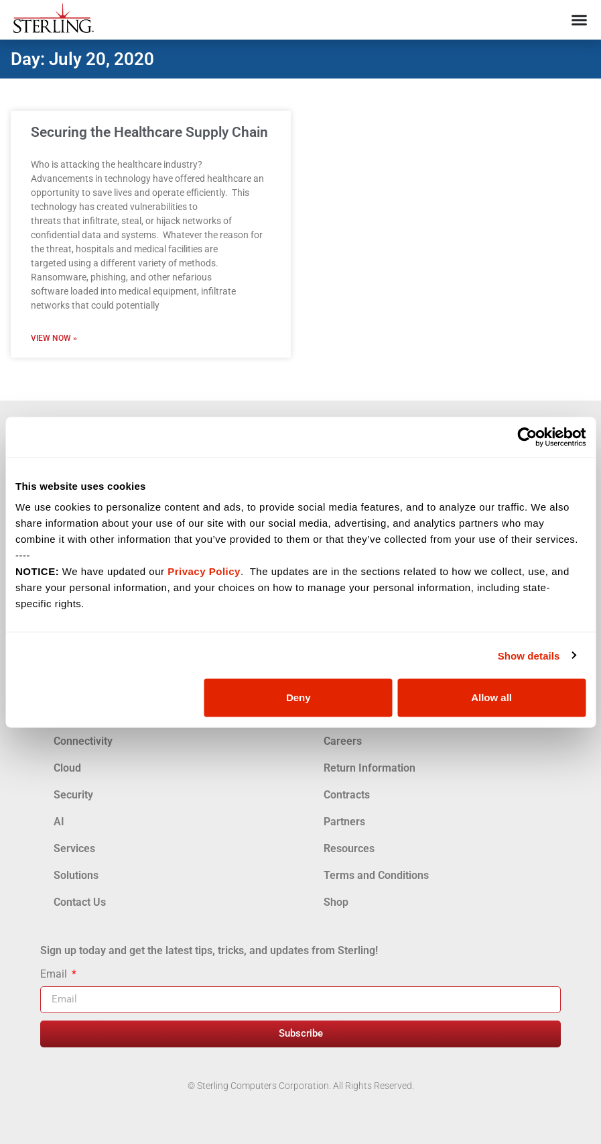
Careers (343, 741)
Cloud (67, 768)
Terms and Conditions (376, 875)
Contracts (347, 794)
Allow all (491, 697)
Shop (336, 902)
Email (55, 974)
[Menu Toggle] (579, 19)
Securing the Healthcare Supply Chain (149, 132)
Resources (349, 848)
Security (73, 794)
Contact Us (80, 902)
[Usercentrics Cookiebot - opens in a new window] (527, 437)
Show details (529, 655)
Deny (298, 697)
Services (74, 848)
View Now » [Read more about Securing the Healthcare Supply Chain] (54, 338)
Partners (344, 821)
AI (59, 821)
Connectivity (83, 741)
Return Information (369, 768)
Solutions (76, 875)
